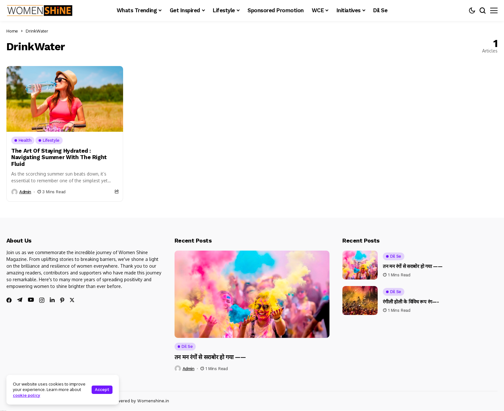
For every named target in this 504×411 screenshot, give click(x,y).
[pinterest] (62, 300)
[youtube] (31, 300)
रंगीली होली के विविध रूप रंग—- (411, 302)
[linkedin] (52, 300)
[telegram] (19, 300)
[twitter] (72, 300)
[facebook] (9, 300)
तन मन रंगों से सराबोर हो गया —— (210, 357)
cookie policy (26, 395)
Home (12, 30)
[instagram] (41, 300)
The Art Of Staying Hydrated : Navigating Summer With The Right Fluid (59, 157)
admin (25, 191)
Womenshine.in (153, 400)
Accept (102, 389)
